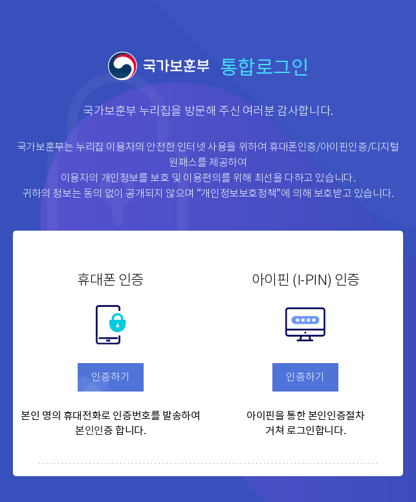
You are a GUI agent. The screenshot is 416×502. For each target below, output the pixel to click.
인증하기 (110, 377)
